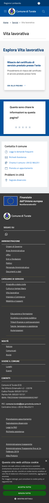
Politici (9, 263)
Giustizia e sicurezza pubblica (23, 317)
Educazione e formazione (21, 313)
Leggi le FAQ (11, 427)
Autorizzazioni (16, 330)
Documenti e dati (13, 271)
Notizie (9, 346)
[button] (24, 498)
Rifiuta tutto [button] (24, 493)
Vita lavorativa (12, 292)
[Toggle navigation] (5, 11)
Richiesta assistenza (15, 431)
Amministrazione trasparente (19, 444)
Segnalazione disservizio (17, 423)
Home (5, 22)
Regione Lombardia (12, 3)
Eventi (9, 370)
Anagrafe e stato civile (16, 284)
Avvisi (8, 354)
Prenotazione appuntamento (18, 419)
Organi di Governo (14, 246)
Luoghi (9, 366)
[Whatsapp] (6, 234)
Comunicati (11, 350)
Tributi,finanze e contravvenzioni (25, 322)
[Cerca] (43, 11)
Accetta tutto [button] (24, 487)
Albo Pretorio (12, 455)
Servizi (15, 22)
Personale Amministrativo (17, 267)
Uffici (8, 254)
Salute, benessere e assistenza (24, 326)
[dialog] (24, 480)
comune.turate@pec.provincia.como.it (23, 403)
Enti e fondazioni (13, 259)
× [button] (46, 461)
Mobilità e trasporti (14, 301)
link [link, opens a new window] (10, 482)
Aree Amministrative (15, 250)
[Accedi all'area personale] (38, 3)
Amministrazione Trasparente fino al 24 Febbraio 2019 (23, 450)
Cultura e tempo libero (16, 288)
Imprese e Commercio (15, 296)
